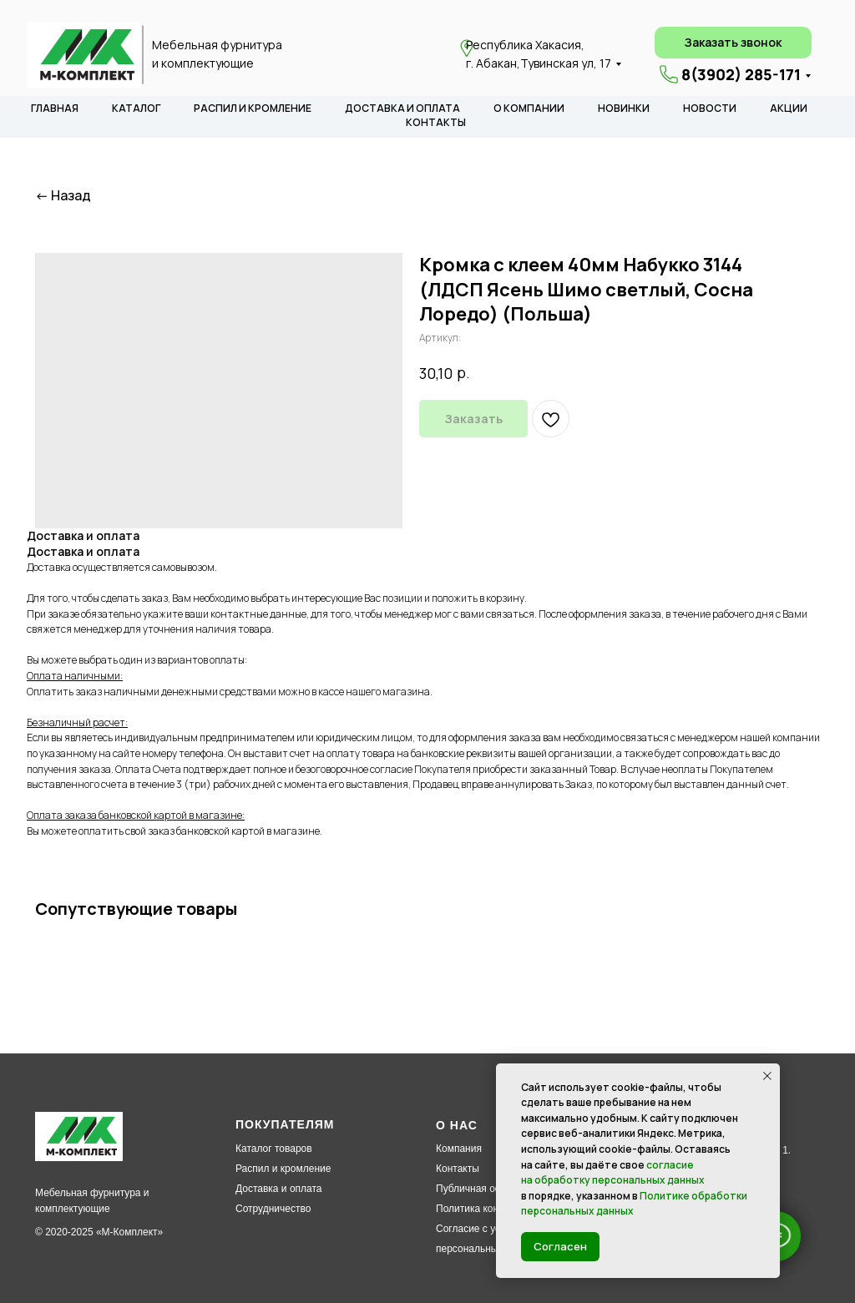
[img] (83, 55)
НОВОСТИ (709, 108)
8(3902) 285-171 (741, 74)
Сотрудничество (273, 1209)
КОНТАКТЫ (436, 122)
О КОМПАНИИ (528, 108)
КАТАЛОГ (136, 108)
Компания (459, 1148)
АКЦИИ (788, 108)
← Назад (63, 196)
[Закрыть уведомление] (767, 1076)
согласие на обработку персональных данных (613, 1173)
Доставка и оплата (278, 1188)
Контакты (457, 1168)
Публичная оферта (480, 1188)
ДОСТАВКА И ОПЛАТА (402, 108)
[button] (733, 42)
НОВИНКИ (624, 108)
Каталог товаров (273, 1148)
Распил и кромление (283, 1168)
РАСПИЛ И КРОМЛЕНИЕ (252, 108)
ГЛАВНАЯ (54, 108)
